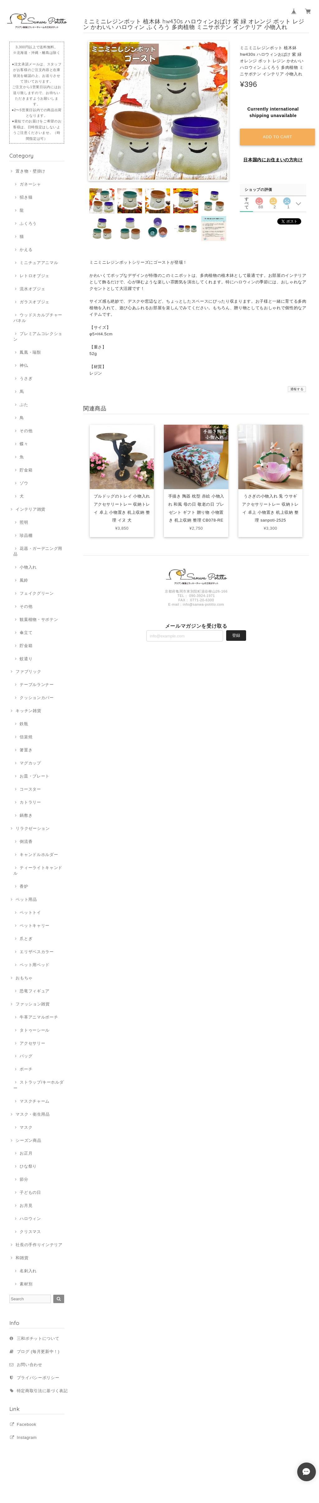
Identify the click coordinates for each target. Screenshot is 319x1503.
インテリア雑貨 (30, 509)
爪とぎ (26, 938)
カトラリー (30, 802)
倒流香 (26, 841)
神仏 (24, 365)
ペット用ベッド (35, 964)
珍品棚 (26, 535)
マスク (26, 1127)
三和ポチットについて (38, 1338)
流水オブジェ (32, 288)
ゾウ (24, 483)
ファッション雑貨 (33, 1004)
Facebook (26, 1424)
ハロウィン (30, 1218)
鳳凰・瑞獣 (30, 352)
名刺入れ (28, 1271)
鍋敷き (26, 815)
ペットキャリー (35, 925)
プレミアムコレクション (37, 336)
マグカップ (30, 763)
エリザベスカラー (37, 951)
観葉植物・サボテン (39, 619)
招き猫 (26, 197)
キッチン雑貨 (28, 710)
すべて (247, 199)
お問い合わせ (29, 1364)
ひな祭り (28, 1166)
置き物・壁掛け (30, 171)
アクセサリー (32, 1043)
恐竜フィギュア (35, 991)
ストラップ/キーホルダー (38, 1085)
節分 (24, 1179)
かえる (26, 249)
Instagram (27, 1437)
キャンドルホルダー (39, 854)
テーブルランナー (37, 684)
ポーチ (26, 1069)
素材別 (26, 1284)
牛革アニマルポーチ (39, 1017)
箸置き (26, 750)
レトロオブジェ (35, 275)
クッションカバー (37, 697)
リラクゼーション (33, 828)
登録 (236, 636)
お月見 (26, 1205)
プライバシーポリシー (38, 1377)
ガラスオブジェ (35, 302)
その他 (26, 430)
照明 (24, 522)
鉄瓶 (24, 723)
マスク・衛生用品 (33, 1114)
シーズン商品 (28, 1140)
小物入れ (28, 567)
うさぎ (26, 378)
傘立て (26, 632)
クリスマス (30, 1231)
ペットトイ (30, 912)
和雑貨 (22, 1257)
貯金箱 (26, 470)
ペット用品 (26, 899)
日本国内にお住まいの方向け (273, 159)
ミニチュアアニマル (39, 262)
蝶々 (24, 444)
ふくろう (28, 223)
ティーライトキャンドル (37, 870)
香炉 (24, 886)
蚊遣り (26, 658)
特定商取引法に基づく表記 (42, 1390)
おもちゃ (24, 978)
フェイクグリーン (37, 593)
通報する (297, 389)
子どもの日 (30, 1192)
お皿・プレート (35, 776)
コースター (30, 789)
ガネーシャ (30, 184)
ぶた (24, 404)
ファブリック (28, 671)
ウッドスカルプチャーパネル (37, 318)
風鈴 (24, 580)
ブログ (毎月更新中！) (38, 1351)
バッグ (26, 1056)
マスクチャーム (35, 1101)
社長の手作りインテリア (39, 1244)
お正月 (26, 1153)
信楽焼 (26, 737)
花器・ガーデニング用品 (37, 551)
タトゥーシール (35, 1030)
